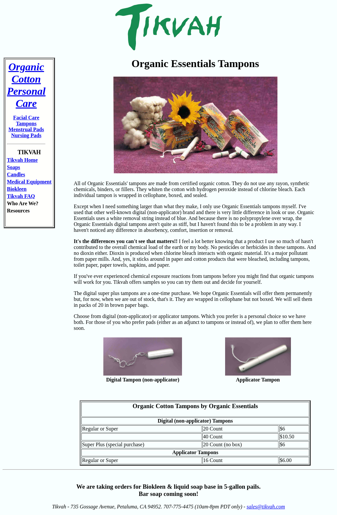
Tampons (26, 123)
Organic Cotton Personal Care (26, 85)
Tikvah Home (22, 160)
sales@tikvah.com (265, 506)
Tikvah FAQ (21, 196)
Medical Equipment (29, 181)
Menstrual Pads (26, 129)
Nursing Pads (26, 135)
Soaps (13, 167)
